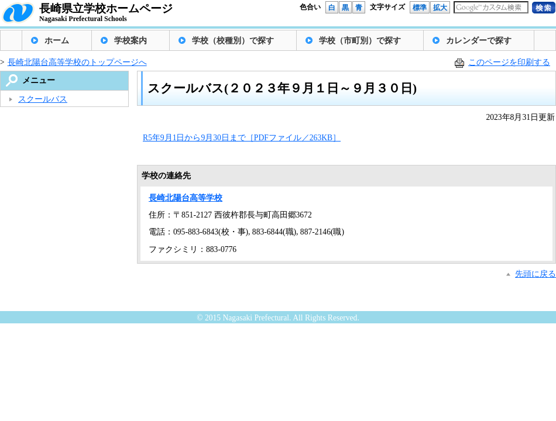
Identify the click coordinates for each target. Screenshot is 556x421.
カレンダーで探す (479, 40)
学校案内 (130, 40)
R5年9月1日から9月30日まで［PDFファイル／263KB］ (242, 137)
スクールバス (42, 99)
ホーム (56, 40)
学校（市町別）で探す (360, 40)
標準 (420, 8)
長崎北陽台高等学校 (185, 198)
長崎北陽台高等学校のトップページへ (77, 62)
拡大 (440, 8)
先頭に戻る (535, 274)
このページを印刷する (509, 62)
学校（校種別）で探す (233, 40)
